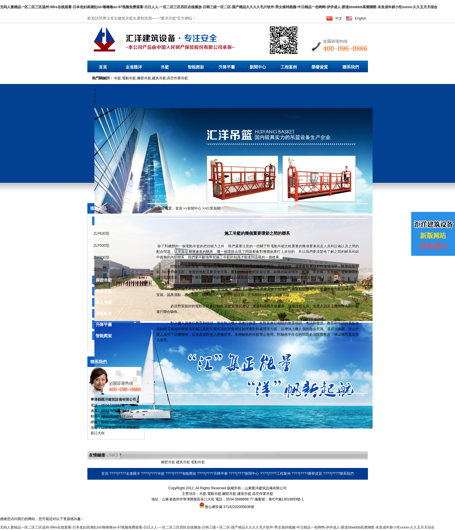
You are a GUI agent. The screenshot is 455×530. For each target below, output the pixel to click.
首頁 (103, 67)
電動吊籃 (104, 221)
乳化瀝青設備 (134, 462)
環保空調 (213, 462)
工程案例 (289, 67)
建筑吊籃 (183, 462)
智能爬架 (196, 67)
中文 (338, 18)
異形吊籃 (104, 291)
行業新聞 (213, 208)
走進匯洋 (134, 67)
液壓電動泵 (114, 462)
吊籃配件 (104, 313)
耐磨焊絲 (228, 462)
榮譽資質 (320, 67)
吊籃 (165, 67)
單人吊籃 (104, 302)
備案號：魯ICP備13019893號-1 (279, 499)
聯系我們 (350, 67)
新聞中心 (258, 67)
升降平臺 (227, 67)
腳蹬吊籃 (104, 280)
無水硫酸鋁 (96, 462)
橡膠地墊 (153, 462)
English (360, 18)
